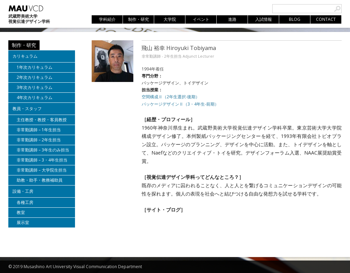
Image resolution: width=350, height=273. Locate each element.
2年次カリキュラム (34, 77)
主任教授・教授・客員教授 (42, 120)
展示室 (23, 222)
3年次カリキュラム (34, 87)
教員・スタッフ (27, 108)
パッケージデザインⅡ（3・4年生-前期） (180, 104)
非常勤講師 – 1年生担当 (39, 130)
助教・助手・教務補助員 (39, 180)
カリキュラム (25, 56)
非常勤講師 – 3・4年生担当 (42, 160)
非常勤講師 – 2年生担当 (39, 140)
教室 (21, 212)
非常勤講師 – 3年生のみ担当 (43, 150)
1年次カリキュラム (34, 67)
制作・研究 (24, 45)
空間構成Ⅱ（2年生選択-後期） (171, 97)
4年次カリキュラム (34, 97)
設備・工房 (22, 191)
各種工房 (25, 202)
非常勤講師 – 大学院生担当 (42, 170)
